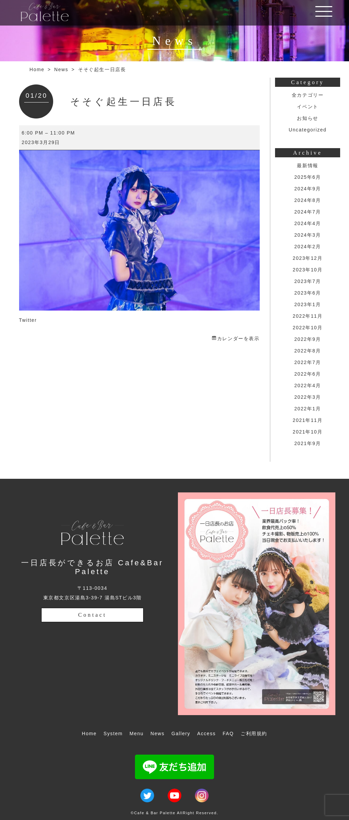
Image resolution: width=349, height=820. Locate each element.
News (61, 69)
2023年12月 (308, 258)
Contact (92, 615)
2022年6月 (307, 374)
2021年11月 (308, 420)
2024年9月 (307, 188)
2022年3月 (307, 397)
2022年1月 (307, 408)
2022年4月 (307, 385)
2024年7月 (307, 212)
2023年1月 (307, 304)
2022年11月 (308, 316)
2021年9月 (307, 443)
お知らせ (307, 118)
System (113, 733)
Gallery (181, 733)
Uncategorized (308, 129)
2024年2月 (307, 246)
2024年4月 (307, 223)
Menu (136, 733)
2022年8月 (307, 350)
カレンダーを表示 (238, 338)
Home (37, 69)
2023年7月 (307, 281)
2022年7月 (307, 362)
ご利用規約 (254, 733)
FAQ (228, 733)
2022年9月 (307, 339)
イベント (307, 106)
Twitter (28, 320)
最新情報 (307, 165)
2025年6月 (307, 177)
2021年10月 (308, 432)
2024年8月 (307, 200)
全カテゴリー (308, 95)
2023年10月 (308, 269)
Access (206, 733)
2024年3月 (307, 235)
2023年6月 (307, 293)
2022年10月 (308, 327)
